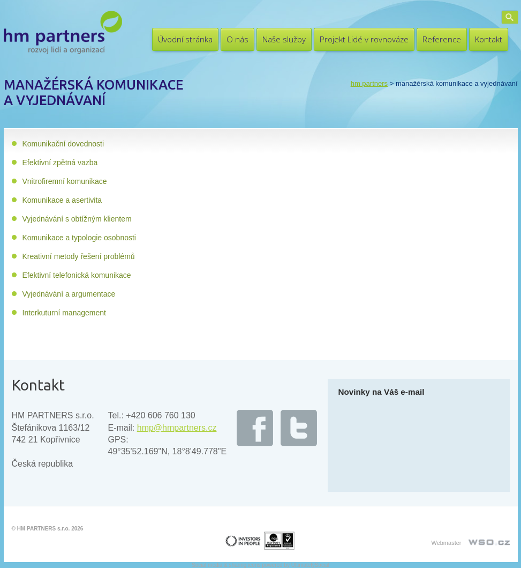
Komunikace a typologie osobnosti (79, 237)
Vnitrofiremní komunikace (64, 181)
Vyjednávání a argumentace (69, 294)
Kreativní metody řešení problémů (78, 256)
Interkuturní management (64, 312)
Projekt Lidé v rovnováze (364, 39)
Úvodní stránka (185, 39)
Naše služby (284, 39)
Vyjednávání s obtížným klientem (77, 219)
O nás (237, 39)
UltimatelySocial (310, 565)
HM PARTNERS (369, 83)
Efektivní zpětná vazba (60, 162)
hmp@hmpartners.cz (177, 427)
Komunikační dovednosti (63, 143)
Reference (441, 39)
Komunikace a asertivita (62, 200)
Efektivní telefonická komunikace (76, 275)
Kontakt (488, 39)
